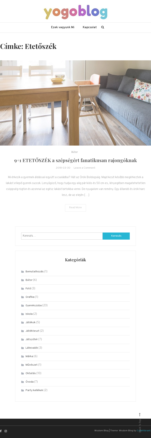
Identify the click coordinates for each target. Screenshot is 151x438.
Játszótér (32, 339)
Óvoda (30, 382)
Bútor (74, 156)
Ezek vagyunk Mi (62, 27)
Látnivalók (32, 348)
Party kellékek (34, 390)
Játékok (31, 322)
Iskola (29, 314)
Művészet (32, 365)
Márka (29, 356)
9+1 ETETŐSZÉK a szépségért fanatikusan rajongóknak (75, 164)
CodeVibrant (143, 430)
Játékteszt (32, 331)
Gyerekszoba (34, 305)
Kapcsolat (90, 27)
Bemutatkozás (35, 271)
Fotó (28, 288)
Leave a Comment (84, 172)
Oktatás (31, 373)
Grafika (30, 297)
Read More (75, 211)
